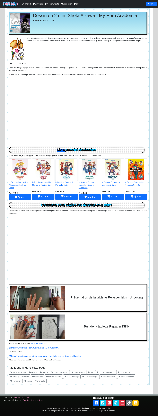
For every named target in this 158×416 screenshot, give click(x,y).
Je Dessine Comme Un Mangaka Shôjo (66, 172)
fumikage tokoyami (19, 376)
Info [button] (77, 4)
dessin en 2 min (37, 343)
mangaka (40, 381)
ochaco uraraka (53, 376)
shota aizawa (78, 372)
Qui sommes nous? (21, 397)
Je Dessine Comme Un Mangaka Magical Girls (43, 172)
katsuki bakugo (89, 376)
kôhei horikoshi (126, 376)
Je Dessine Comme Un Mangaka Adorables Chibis (20, 173)
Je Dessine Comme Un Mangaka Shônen (113, 172)
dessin (33, 372)
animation (15, 381)
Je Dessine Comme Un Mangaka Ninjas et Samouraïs (90, 173)
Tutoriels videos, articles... (33, 400)
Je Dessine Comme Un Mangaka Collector (136, 172)
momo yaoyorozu (59, 372)
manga (44, 372)
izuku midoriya (72, 376)
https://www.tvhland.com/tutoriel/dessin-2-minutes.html (34, 348)
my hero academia (105, 372)
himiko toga (124, 372)
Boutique (38, 4)
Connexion (66, 4)
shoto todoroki (108, 376)
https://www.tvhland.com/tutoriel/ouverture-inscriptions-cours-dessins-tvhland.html (45, 356)
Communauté (52, 4)
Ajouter (20, 197)
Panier (151, 4)
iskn (90, 372)
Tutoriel (26, 4)
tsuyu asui (37, 376)
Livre (61, 150)
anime (28, 381)
